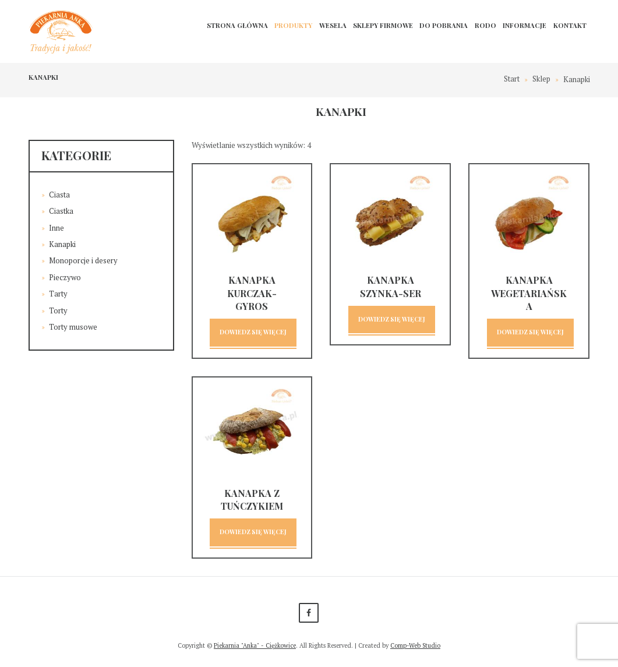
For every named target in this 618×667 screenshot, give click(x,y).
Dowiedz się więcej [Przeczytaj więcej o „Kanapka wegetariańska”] (530, 332)
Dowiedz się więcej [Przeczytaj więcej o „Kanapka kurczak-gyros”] (253, 332)
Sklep (541, 79)
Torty (58, 307)
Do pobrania (443, 25)
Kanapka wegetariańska (529, 293)
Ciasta (59, 194)
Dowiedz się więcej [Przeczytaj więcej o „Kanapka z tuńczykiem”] (253, 532)
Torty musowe (73, 322)
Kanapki (62, 243)
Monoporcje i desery (83, 258)
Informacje (524, 25)
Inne (56, 226)
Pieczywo (65, 275)
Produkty (293, 25)
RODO (485, 25)
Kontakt (570, 25)
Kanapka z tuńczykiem (252, 499)
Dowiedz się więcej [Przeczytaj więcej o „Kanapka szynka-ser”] (392, 319)
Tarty (58, 290)
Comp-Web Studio (416, 646)
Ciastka (61, 210)
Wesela (333, 25)
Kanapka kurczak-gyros (252, 293)
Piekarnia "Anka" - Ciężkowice (254, 646)
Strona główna (237, 25)
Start (512, 79)
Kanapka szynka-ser (390, 286)
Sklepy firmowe (383, 25)
